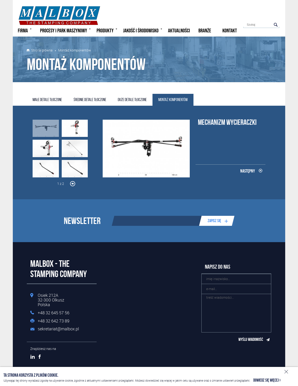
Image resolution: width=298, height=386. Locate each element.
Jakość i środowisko (143, 30)
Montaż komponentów (173, 99)
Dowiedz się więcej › (267, 380)
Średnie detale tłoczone (90, 99)
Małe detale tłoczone (47, 99)
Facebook (39, 356)
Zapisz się (214, 220)
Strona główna (42, 50)
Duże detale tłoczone (132, 99)
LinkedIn (32, 356)
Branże (204, 30)
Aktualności (179, 30)
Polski (264, 8)
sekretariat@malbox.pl (58, 329)
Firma (25, 30)
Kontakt (229, 30)
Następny (247, 170)
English (271, 8)
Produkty (108, 30)
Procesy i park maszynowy (66, 30)
